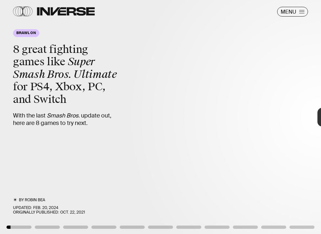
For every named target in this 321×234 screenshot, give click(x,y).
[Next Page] (213, 117)
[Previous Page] (53, 117)
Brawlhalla (301, 217)
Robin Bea (35, 200)
